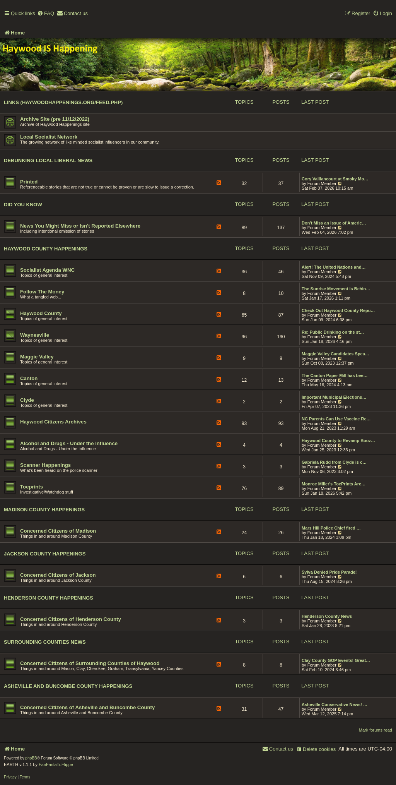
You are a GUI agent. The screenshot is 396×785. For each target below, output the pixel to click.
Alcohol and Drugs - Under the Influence (69, 443)
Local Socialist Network (48, 137)
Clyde (27, 400)
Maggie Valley (37, 357)
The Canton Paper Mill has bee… (335, 375)
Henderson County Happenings (48, 598)
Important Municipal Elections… (334, 397)
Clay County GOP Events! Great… (336, 660)
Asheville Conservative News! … (334, 704)
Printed (29, 182)
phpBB (31, 758)
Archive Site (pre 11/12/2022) (54, 119)
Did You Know (23, 204)
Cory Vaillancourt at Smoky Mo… (335, 179)
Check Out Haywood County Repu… (338, 310)
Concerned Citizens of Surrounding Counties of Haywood (89, 663)
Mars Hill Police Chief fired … (331, 528)
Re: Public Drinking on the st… (333, 332)
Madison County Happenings (44, 509)
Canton (29, 378)
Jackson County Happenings (44, 554)
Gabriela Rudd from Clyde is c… (334, 462)
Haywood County (41, 313)
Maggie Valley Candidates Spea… (335, 353)
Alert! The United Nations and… (334, 267)
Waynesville (34, 335)
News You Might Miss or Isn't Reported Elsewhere (80, 226)
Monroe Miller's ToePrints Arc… (333, 484)
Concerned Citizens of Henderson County (70, 619)
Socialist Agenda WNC (47, 270)
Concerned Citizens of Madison (58, 531)
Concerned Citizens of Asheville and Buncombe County (87, 707)
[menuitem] (45, 13)
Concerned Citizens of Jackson (58, 575)
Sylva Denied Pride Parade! (329, 572)
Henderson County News (327, 616)
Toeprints (31, 487)
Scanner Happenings (45, 465)
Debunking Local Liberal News (48, 160)
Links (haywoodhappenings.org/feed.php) (63, 102)
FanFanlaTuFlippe (56, 764)
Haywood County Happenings (45, 249)
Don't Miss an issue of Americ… (334, 223)
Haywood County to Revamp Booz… (338, 440)
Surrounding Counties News (45, 642)
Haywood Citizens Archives (53, 422)
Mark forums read (375, 730)
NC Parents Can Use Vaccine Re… (336, 418)
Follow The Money (42, 292)
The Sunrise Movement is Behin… (336, 288)
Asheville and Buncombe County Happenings (68, 686)
